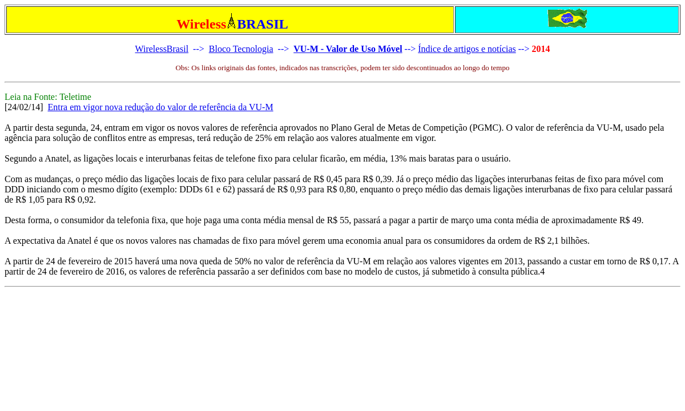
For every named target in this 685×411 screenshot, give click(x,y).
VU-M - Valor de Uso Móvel (347, 49)
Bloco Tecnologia (241, 49)
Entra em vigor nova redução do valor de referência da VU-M (160, 107)
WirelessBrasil (162, 49)
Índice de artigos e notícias (467, 49)
